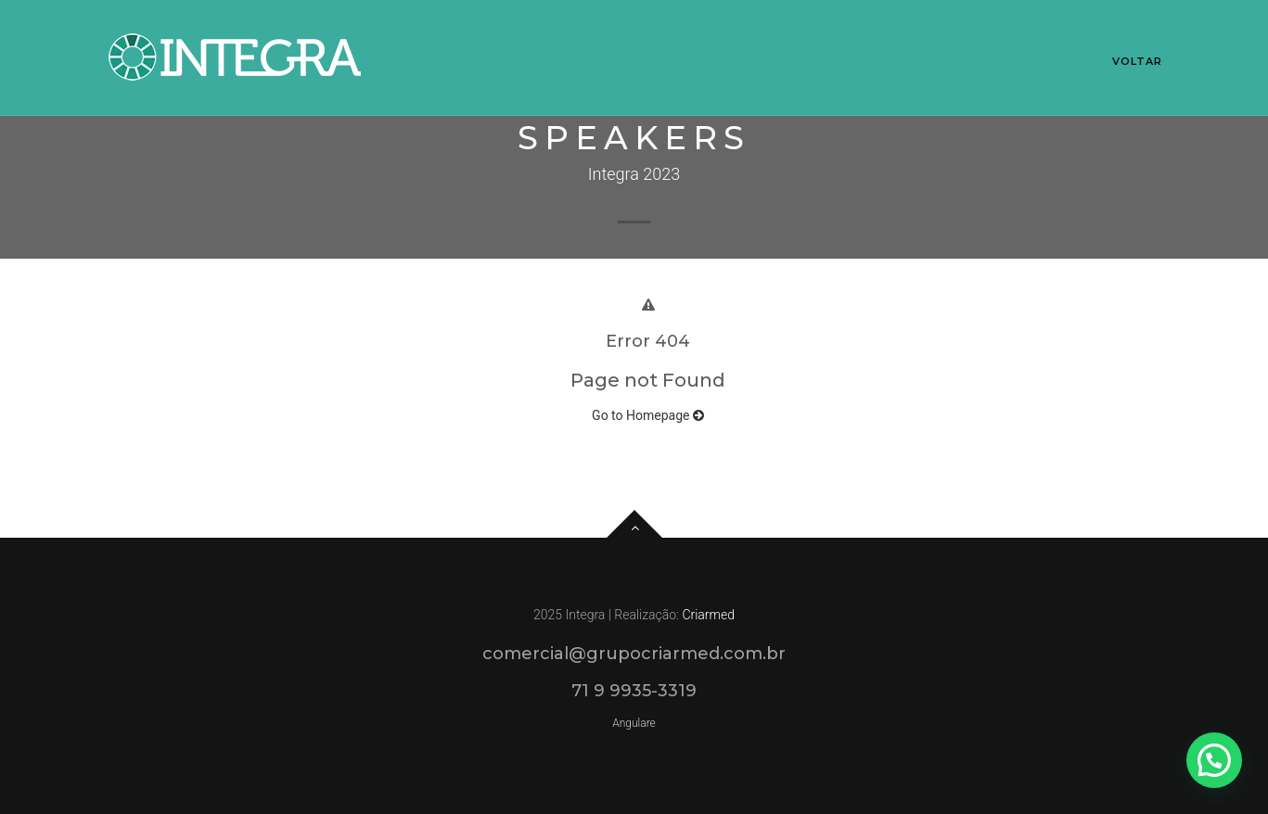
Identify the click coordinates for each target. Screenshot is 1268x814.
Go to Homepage (648, 415)
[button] (1214, 760)
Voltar (1137, 61)
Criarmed (708, 614)
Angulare (634, 723)
